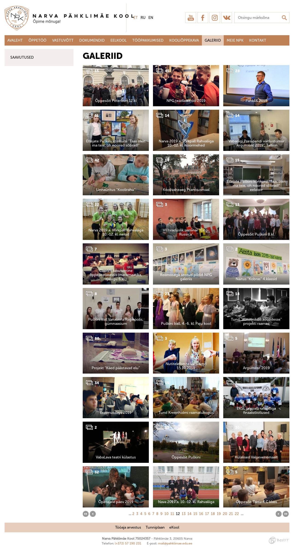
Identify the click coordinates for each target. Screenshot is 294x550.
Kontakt (257, 40)
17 (207, 514)
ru (143, 17)
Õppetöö (37, 40)
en (150, 17)
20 (225, 514)
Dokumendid (92, 40)
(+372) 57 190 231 (128, 543)
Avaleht (15, 40)
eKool (174, 527)
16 (201, 514)
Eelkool (118, 40)
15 (195, 514)
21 (231, 514)
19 (219, 514)
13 (184, 514)
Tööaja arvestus (128, 527)
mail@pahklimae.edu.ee (175, 543)
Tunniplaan (155, 527)
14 (189, 514)
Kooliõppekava (184, 40)
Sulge (287, 8)
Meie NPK (235, 40)
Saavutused (22, 57)
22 (237, 514)
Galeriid (213, 40)
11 (172, 514)
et (135, 17)
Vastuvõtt (63, 40)
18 (213, 514)
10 (166, 514)
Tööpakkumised (148, 40)
